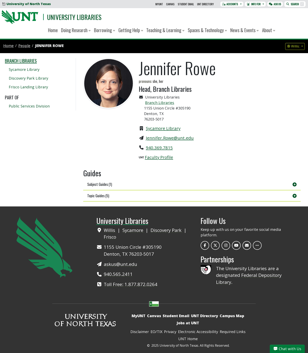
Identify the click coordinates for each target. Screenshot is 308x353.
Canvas (170, 4)
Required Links (233, 331)
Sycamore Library (163, 128)
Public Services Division (29, 106)
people (24, 45)
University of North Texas (26, 4)
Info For (254, 4)
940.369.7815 (159, 147)
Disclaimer (139, 331)
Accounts (230, 4)
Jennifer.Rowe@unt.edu (170, 138)
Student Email (186, 4)
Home (53, 30)
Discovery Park (167, 230)
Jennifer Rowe (49, 45)
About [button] (268, 30)
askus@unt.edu (120, 264)
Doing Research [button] (76, 30)
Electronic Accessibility (198, 331)
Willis (110, 230)
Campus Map (232, 315)
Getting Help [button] (130, 30)
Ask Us (275, 4)
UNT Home (188, 338)
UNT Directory (205, 4)
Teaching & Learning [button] (165, 30)
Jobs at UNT (188, 322)
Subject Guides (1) (99, 184)
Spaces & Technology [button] (207, 30)
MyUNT (159, 4)
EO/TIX (156, 331)
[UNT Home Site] (44, 246)
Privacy (170, 331)
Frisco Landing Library (28, 86)
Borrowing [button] (104, 30)
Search (295, 4)
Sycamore (133, 230)
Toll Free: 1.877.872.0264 (130, 284)
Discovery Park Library (28, 78)
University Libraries (74, 17)
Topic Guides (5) (98, 195)
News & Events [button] (244, 30)
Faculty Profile (159, 157)
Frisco (110, 237)
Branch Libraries (159, 102)
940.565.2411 (118, 274)
